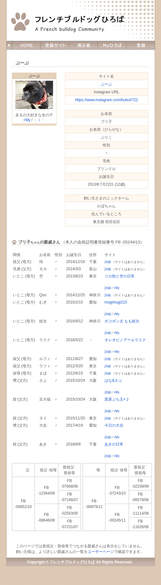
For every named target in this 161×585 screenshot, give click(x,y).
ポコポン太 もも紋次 (122, 321)
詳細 (108, 262)
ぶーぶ (34, 76)
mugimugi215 (116, 302)
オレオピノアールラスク (125, 340)
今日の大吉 (114, 425)
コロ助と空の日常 (120, 276)
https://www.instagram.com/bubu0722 (106, 100)
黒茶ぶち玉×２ (117, 399)
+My (26, 120)
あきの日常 (114, 444)
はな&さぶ (113, 380)
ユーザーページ (101, 551)
